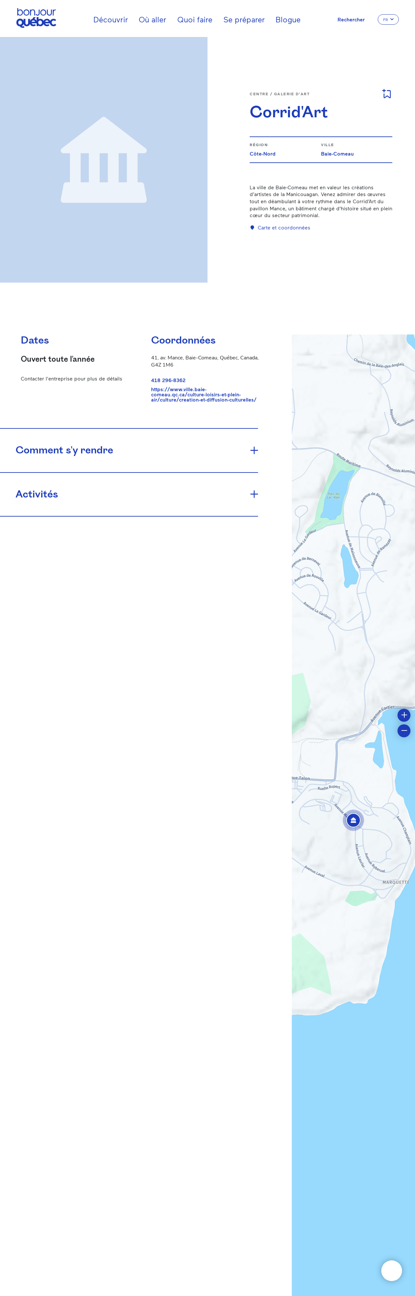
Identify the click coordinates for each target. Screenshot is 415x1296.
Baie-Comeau (337, 153)
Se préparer (244, 19)
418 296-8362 (168, 380)
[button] (353, 820)
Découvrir (110, 19)
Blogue (288, 19)
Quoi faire (194, 19)
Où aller (152, 19)
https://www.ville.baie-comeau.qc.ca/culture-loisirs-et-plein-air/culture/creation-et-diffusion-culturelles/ (203, 394)
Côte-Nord (263, 153)
